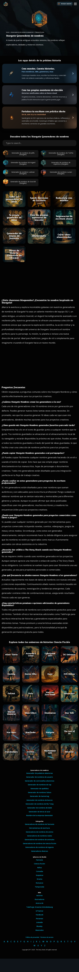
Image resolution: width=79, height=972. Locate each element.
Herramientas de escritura (39, 828)
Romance (39, 883)
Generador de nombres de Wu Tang (39, 804)
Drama (39, 879)
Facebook (39, 915)
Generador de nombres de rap (39, 785)
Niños (39, 868)
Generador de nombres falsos (39, 792)
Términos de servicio (46, 937)
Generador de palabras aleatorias (39, 773)
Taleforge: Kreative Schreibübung (39, 907)
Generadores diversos (39, 851)
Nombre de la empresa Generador (39, 815)
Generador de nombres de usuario (39, 777)
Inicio (7, 32)
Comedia (39, 871)
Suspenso (39, 875)
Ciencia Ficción (39, 32)
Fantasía (39, 860)
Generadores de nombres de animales (39, 839)
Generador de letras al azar (39, 812)
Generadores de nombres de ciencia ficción (39, 843)
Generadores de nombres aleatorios (22, 32)
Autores (39, 895)
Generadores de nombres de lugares (39, 847)
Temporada (39, 887)
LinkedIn (39, 922)
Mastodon (40, 930)
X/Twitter (39, 911)
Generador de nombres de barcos (39, 800)
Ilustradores (39, 899)
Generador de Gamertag (39, 796)
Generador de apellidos (40, 788)
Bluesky (39, 926)
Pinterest (39, 919)
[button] (75, 3)
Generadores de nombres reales (39, 836)
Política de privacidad (32, 937)
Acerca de (39, 903)
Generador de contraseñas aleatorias (39, 781)
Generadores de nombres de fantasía (39, 824)
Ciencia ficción (39, 864)
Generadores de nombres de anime (39, 832)
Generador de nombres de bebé (39, 808)
